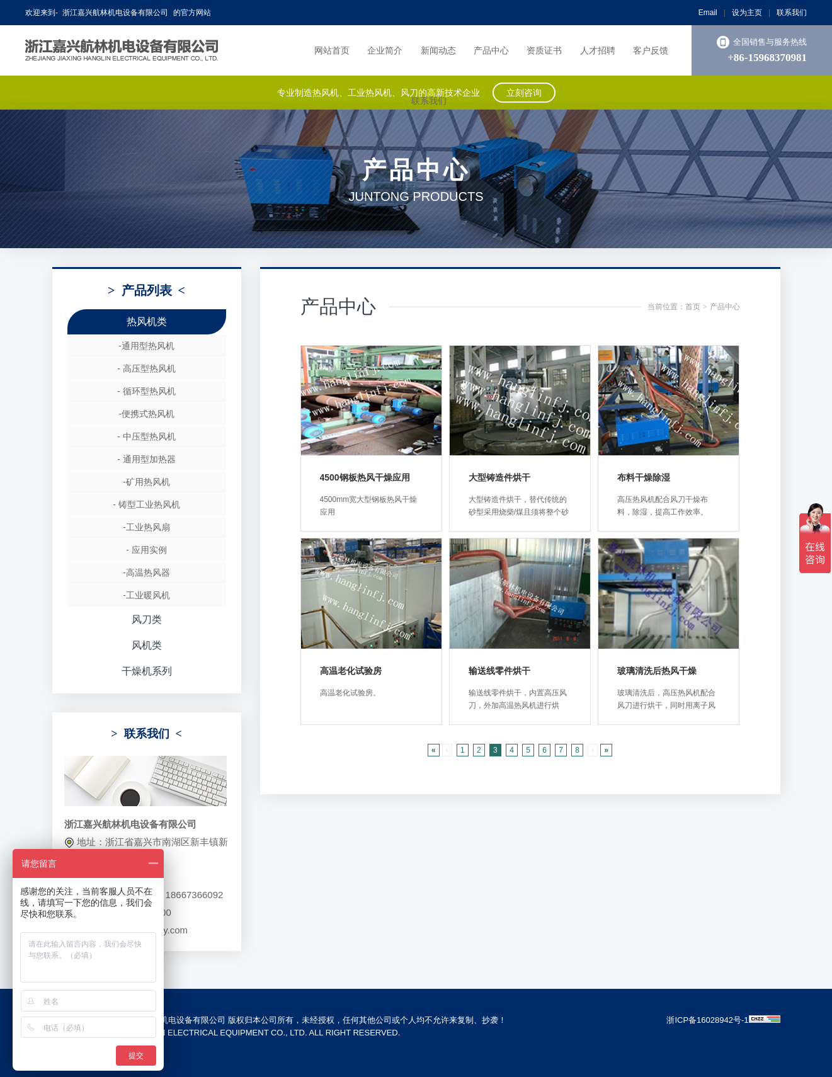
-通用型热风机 (146, 346)
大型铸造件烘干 (499, 477)
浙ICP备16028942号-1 (707, 1020)
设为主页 (747, 12)
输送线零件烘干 (499, 671)
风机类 (147, 645)
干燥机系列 (147, 671)
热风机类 (147, 321)
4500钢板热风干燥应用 (365, 477)
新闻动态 (438, 50)
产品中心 (491, 50)
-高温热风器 (146, 572)
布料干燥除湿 (643, 477)
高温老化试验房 (351, 671)
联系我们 (792, 12)
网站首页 (332, 50)
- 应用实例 (146, 550)
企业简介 (384, 50)
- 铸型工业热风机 (146, 504)
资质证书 (544, 50)
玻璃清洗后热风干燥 (657, 671)
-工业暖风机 (146, 595)
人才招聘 (597, 50)
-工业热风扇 (146, 527)
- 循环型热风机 (146, 391)
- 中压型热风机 (146, 436)
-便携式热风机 (146, 414)
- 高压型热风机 (146, 368)
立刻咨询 (524, 93)
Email (707, 12)
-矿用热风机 (146, 482)
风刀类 (147, 619)
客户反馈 (650, 50)
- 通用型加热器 (146, 459)
